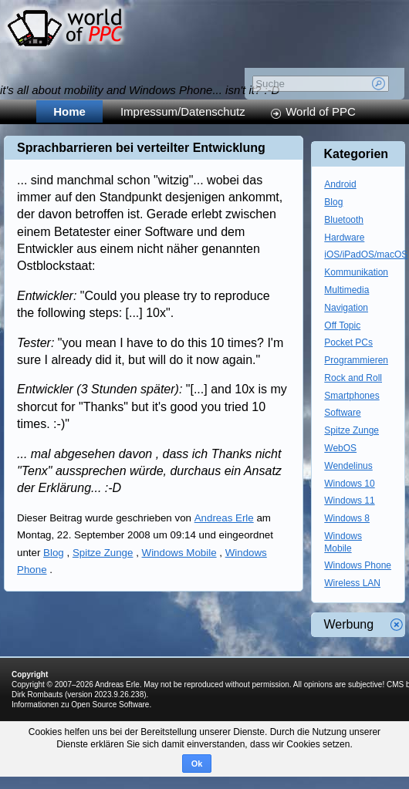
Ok (197, 763)
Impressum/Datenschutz (182, 111)
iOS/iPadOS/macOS (365, 254)
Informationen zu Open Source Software (80, 704)
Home (69, 111)
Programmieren (356, 360)
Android (340, 184)
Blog (53, 552)
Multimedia (346, 290)
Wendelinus (348, 465)
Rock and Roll (353, 378)
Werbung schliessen (396, 625)
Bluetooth (343, 219)
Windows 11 (349, 500)
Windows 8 (347, 518)
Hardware (344, 237)
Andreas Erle (224, 518)
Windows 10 (349, 483)
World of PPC (321, 111)
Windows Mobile (179, 552)
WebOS (340, 448)
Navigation (346, 307)
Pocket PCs (348, 342)
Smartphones (351, 395)
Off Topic (342, 325)
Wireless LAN (352, 583)
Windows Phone (357, 565)
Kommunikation (356, 272)
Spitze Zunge (103, 552)
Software (342, 412)
